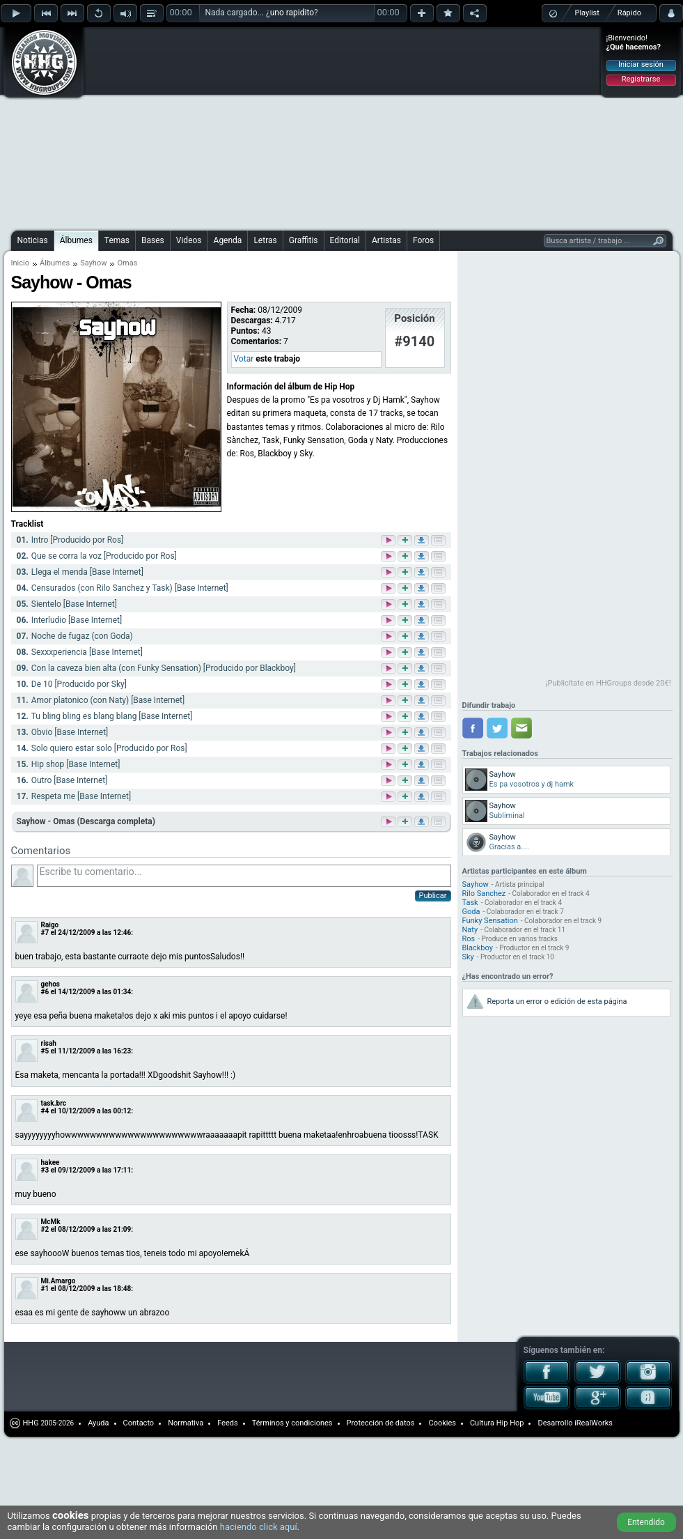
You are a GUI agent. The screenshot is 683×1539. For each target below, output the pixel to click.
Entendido (646, 1522)
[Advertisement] (261, 126)
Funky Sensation (490, 920)
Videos (189, 240)
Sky (468, 956)
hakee (50, 1162)
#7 (45, 932)
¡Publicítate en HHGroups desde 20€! (608, 683)
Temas (116, 240)
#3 (45, 1170)
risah (48, 1043)
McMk (51, 1221)
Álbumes (76, 240)
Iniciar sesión (641, 64)
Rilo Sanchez (484, 893)
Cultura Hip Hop (497, 1423)
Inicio (20, 263)
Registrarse (641, 79)
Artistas (386, 240)
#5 (45, 1051)
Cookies (441, 1423)
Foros (423, 240)
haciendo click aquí (258, 1527)
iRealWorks (593, 1423)
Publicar (433, 895)
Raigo (50, 925)
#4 (45, 1111)
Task (470, 902)
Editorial (345, 240)
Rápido (629, 12)
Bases (152, 240)
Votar (244, 359)
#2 (45, 1229)
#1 (45, 1288)
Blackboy (477, 947)
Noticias (32, 240)
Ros (469, 938)
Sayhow (93, 263)
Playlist (587, 12)
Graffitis (303, 240)
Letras (264, 240)
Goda (471, 911)
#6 (45, 992)
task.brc (54, 1103)
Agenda (228, 240)
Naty (470, 929)
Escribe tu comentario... (244, 876)
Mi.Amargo (58, 1281)
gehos (51, 984)
